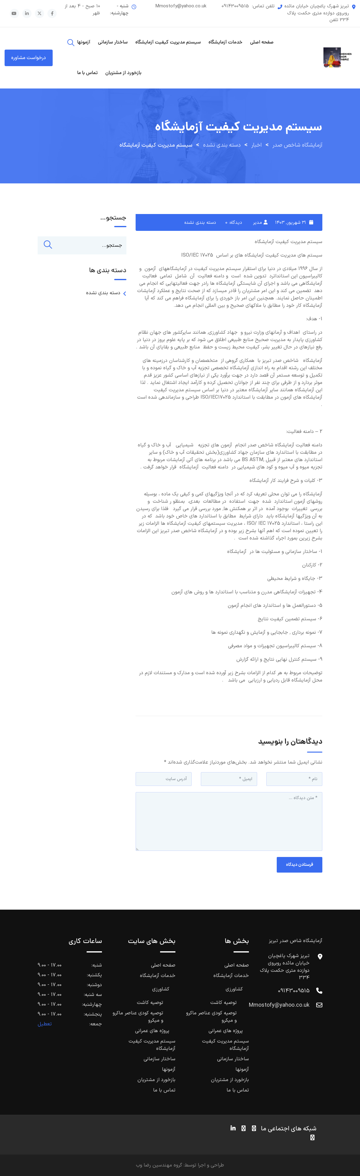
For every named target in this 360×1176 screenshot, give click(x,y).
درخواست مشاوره (28, 58)
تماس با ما (87, 73)
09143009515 (235, 6)
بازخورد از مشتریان (123, 73)
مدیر (257, 222)
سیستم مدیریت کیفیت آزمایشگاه (168, 42)
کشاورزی (234, 989)
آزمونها (83, 42)
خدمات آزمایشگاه (225, 42)
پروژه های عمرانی (225, 1031)
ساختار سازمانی (113, 42)
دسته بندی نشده (200, 222)
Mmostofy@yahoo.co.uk (180, 6)
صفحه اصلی (262, 42)
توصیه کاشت (223, 1002)
